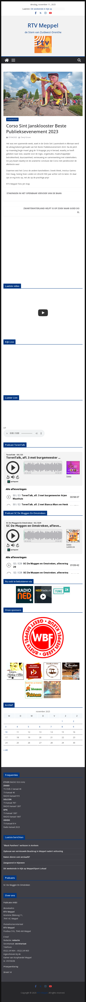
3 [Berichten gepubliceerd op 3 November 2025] (5, 726)
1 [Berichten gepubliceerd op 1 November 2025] (62, 721)
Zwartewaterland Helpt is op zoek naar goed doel (51, 210)
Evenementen (12, 119)
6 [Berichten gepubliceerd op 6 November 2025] (39, 726)
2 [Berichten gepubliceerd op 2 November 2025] (73, 721)
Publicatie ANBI (10, 902)
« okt (5, 750)
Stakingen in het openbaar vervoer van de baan (34, 193)
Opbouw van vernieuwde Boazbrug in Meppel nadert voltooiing (33, 851)
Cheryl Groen (25, 137)
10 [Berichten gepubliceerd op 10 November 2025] (6, 732)
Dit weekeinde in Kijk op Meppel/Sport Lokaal (41, 10)
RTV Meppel (43, 25)
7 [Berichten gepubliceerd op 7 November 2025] (51, 726)
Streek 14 (7, 972)
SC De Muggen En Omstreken (16, 885)
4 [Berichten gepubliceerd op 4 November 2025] (17, 726)
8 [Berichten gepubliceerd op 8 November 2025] (62, 726)
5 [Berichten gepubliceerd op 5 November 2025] (28, 726)
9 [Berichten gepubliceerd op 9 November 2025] (73, 726)
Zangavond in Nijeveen (14, 862)
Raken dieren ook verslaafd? (16, 857)
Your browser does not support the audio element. (24, 433)
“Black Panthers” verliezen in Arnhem (20, 845)
